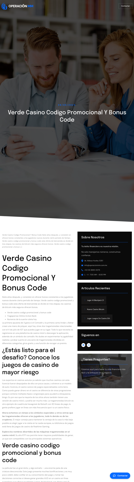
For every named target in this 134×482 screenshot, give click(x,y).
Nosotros (63, 5)
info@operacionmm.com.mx (109, 272)
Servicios (77, 5)
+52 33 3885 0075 (105, 277)
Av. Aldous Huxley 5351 (106, 268)
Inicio (51, 5)
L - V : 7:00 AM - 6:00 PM (108, 282)
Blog (89, 5)
